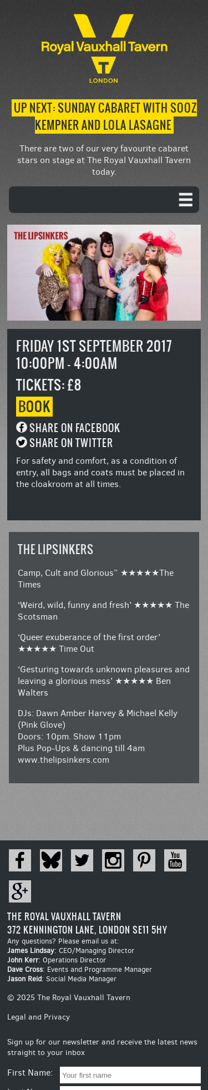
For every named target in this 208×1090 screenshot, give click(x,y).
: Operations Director (56, 960)
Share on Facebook (74, 427)
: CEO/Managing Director (70, 950)
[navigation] (104, 199)
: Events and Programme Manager (79, 969)
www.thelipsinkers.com (63, 759)
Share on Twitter (71, 442)
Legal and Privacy (38, 1017)
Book (34, 407)
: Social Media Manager (61, 978)
